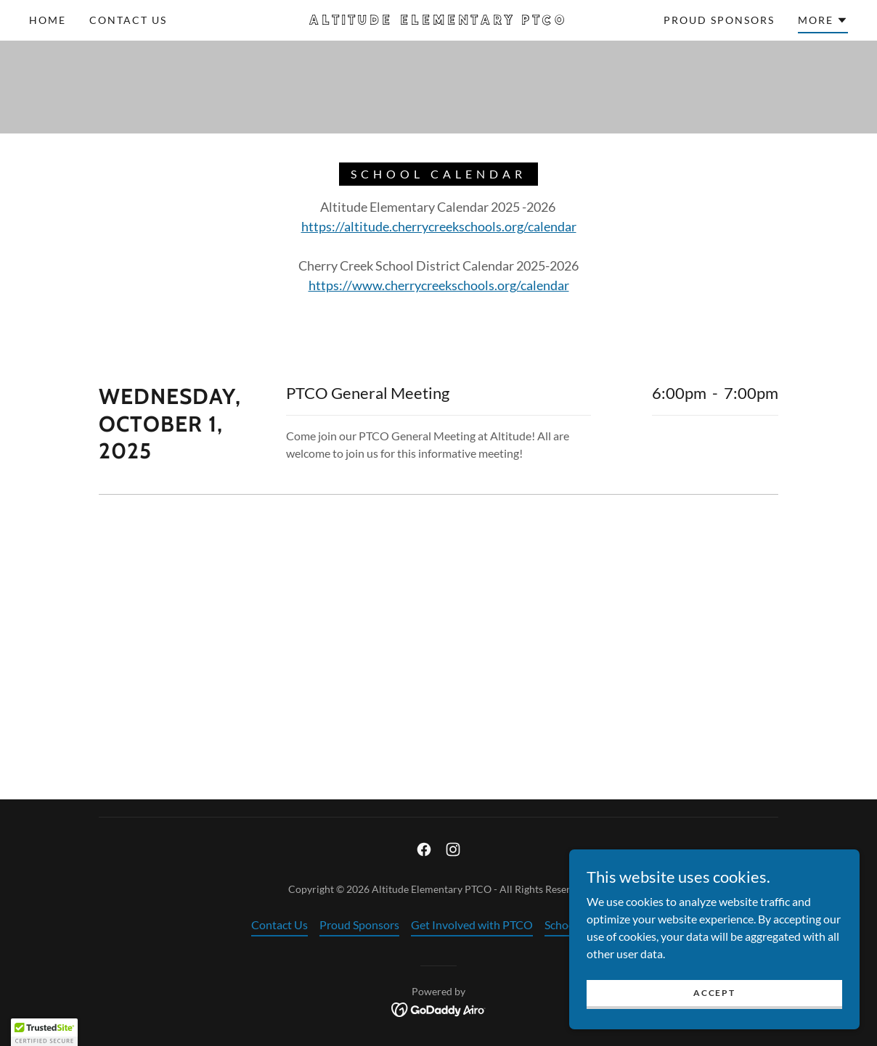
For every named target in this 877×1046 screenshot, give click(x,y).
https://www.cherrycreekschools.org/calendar (439, 285)
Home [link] (47, 20)
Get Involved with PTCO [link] (472, 924)
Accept (714, 992)
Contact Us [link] (128, 20)
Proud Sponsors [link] (719, 20)
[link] (438, 20)
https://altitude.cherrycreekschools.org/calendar (438, 226)
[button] (823, 22)
